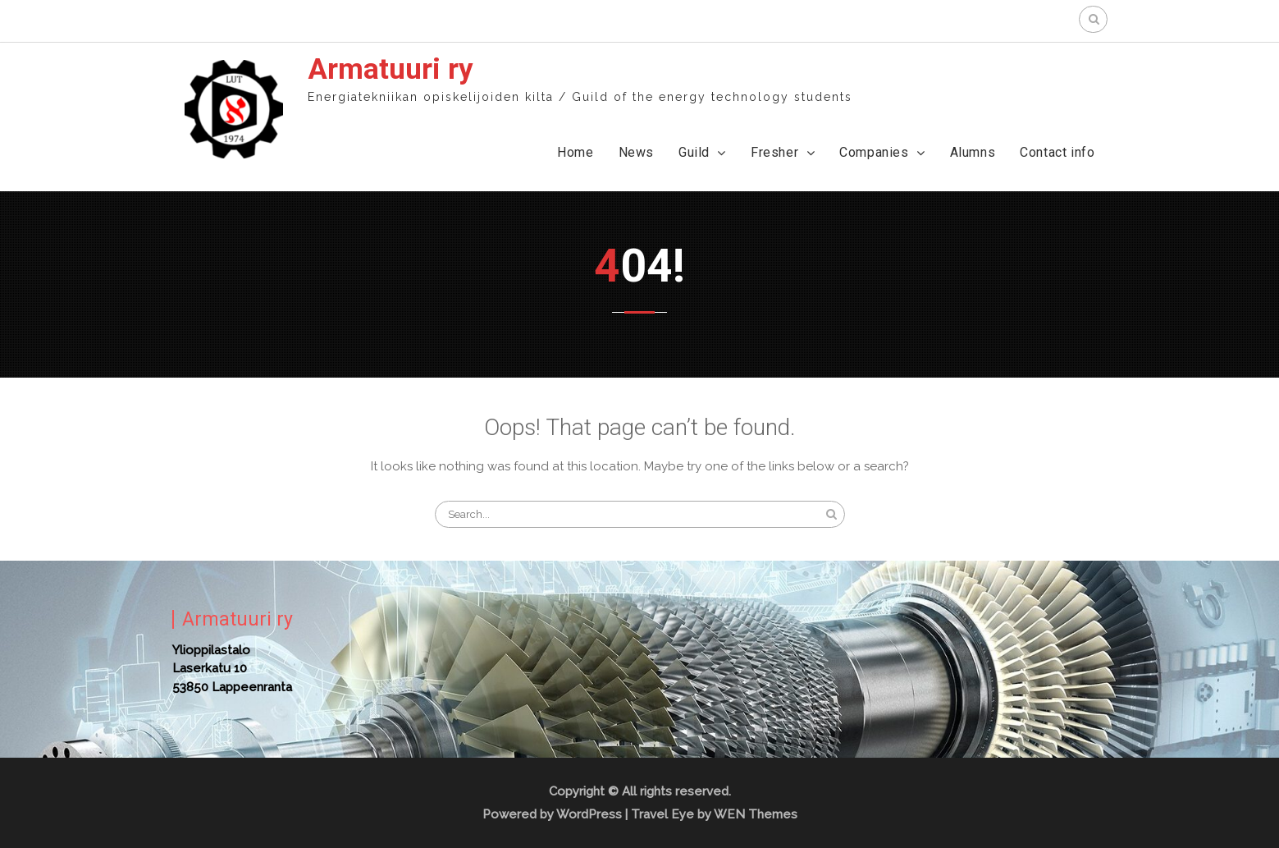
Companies (873, 152)
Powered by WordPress (552, 814)
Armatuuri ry (390, 69)
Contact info (1057, 152)
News (636, 152)
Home (575, 152)
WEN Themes (755, 814)
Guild (694, 152)
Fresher (774, 152)
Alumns (973, 152)
